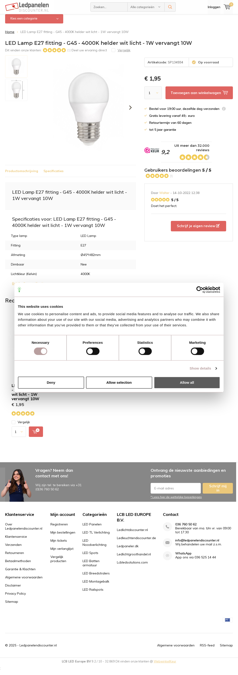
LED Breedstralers (96, 577)
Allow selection (119, 382)
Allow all (187, 382)
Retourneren (14, 556)
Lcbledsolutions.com (132, 566)
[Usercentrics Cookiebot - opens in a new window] (199, 289)
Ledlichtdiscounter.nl (132, 533)
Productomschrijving (21, 174)
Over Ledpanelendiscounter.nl (23, 530)
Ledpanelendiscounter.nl (38, 649)
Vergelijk (21, 426)
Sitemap (11, 605)
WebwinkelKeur (165, 665)
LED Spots (90, 556)
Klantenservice (16, 540)
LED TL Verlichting (96, 536)
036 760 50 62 (186, 528)
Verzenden (13, 548)
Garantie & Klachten (20, 572)
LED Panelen (92, 528)
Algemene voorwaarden (24, 581)
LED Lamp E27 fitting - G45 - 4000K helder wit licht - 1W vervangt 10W (32, 396)
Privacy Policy (15, 597)
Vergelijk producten (58, 562)
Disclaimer (13, 589)
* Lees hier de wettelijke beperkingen (176, 500)
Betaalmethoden (18, 564)
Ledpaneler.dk (128, 549)
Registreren (59, 528)
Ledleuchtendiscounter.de (136, 541)
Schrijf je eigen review (198, 229)
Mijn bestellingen (62, 536)
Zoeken (170, 7)
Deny (51, 382)
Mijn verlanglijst (61, 552)
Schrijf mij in (218, 491)
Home (9, 35)
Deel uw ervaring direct (89, 53)
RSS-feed (207, 649)
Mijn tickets (58, 544)
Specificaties (53, 174)
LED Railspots (93, 593)
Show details (200, 368)
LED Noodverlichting (94, 546)
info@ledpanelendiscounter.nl (197, 544)
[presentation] (130, 111)
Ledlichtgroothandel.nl (134, 558)
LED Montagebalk (96, 585)
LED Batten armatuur (91, 566)
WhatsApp (183, 557)
